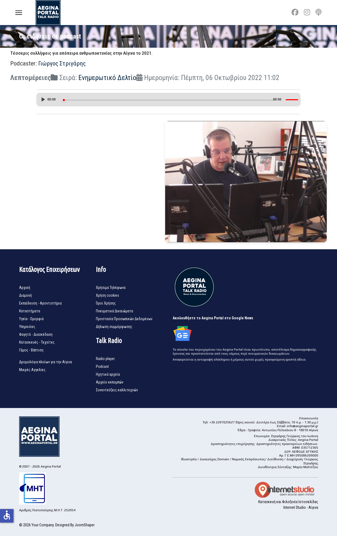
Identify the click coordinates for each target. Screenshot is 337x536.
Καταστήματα (29, 311)
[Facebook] (294, 12)
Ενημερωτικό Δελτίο (107, 78)
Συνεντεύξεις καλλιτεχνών (117, 390)
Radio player (105, 359)
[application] (169, 100)
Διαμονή (25, 295)
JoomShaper (85, 525)
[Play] (42, 99)
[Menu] (18, 12)
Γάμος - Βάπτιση (31, 350)
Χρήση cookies (107, 295)
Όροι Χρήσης (106, 303)
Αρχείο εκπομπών (109, 382)
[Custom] (318, 12)
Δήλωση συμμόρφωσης (114, 326)
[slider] (168, 100)
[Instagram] (307, 12)
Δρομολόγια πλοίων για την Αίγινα (45, 362)
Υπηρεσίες (27, 326)
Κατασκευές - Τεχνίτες (37, 342)
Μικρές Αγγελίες (32, 370)
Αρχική (24, 287)
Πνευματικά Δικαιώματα (114, 311)
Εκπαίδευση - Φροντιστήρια (40, 303)
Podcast (102, 366)
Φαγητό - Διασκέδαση (36, 334)
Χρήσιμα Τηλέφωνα (111, 287)
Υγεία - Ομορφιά (31, 319)
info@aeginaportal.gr (302, 426)
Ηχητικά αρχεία (108, 374)
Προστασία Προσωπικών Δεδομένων (124, 319)
